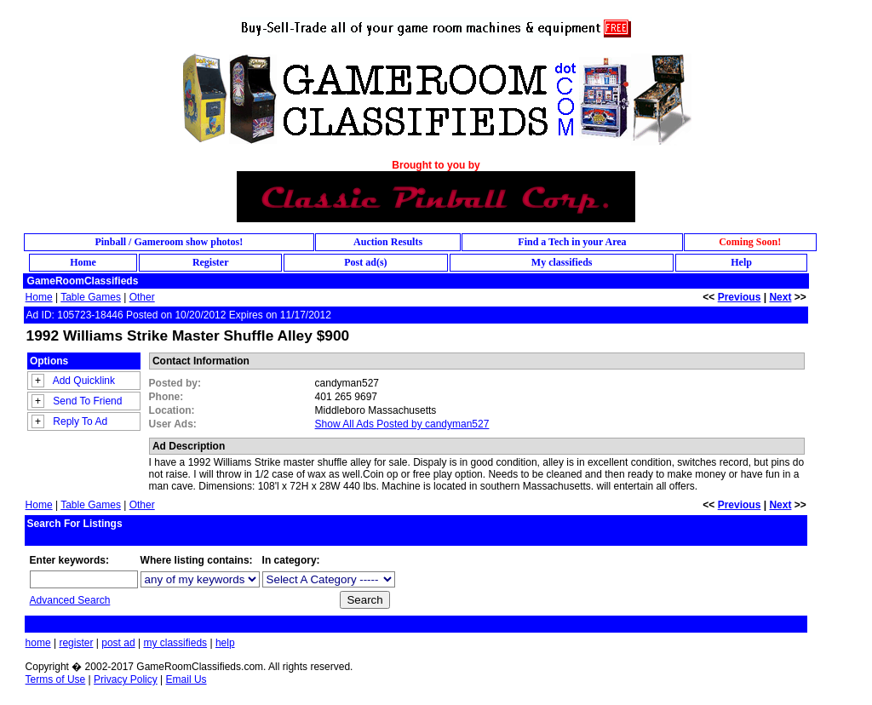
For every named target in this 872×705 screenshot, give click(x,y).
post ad (118, 643)
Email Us (186, 679)
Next (780, 297)
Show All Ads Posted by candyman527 (402, 424)
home (38, 643)
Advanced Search (70, 600)
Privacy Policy (126, 679)
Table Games (90, 297)
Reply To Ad (80, 421)
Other (142, 297)
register (76, 643)
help (225, 643)
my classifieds (175, 643)
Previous (739, 297)
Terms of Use (56, 679)
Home (39, 297)
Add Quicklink (84, 381)
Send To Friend (87, 401)
